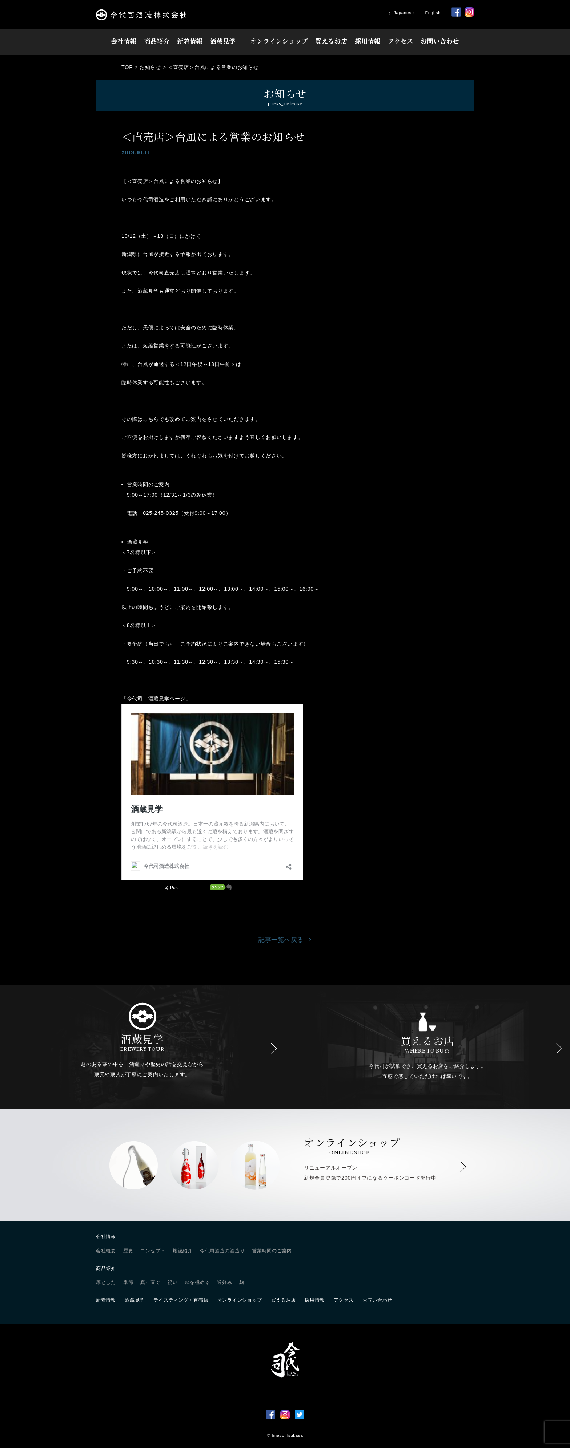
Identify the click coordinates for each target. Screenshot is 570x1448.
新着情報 (190, 40)
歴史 (128, 1250)
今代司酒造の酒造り (222, 1250)
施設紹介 (183, 1250)
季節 (128, 1282)
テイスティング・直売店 (180, 1300)
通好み (224, 1282)
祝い (172, 1282)
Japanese (404, 13)
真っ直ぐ (150, 1282)
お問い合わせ (440, 40)
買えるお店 (331, 40)
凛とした (106, 1282)
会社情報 (124, 40)
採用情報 (368, 40)
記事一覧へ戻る (281, 939)
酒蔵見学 (223, 40)
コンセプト (152, 1250)
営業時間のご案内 (272, 1250)
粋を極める (197, 1282)
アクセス (400, 40)
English (433, 13)
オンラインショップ (279, 40)
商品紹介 (157, 40)
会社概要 (106, 1250)
